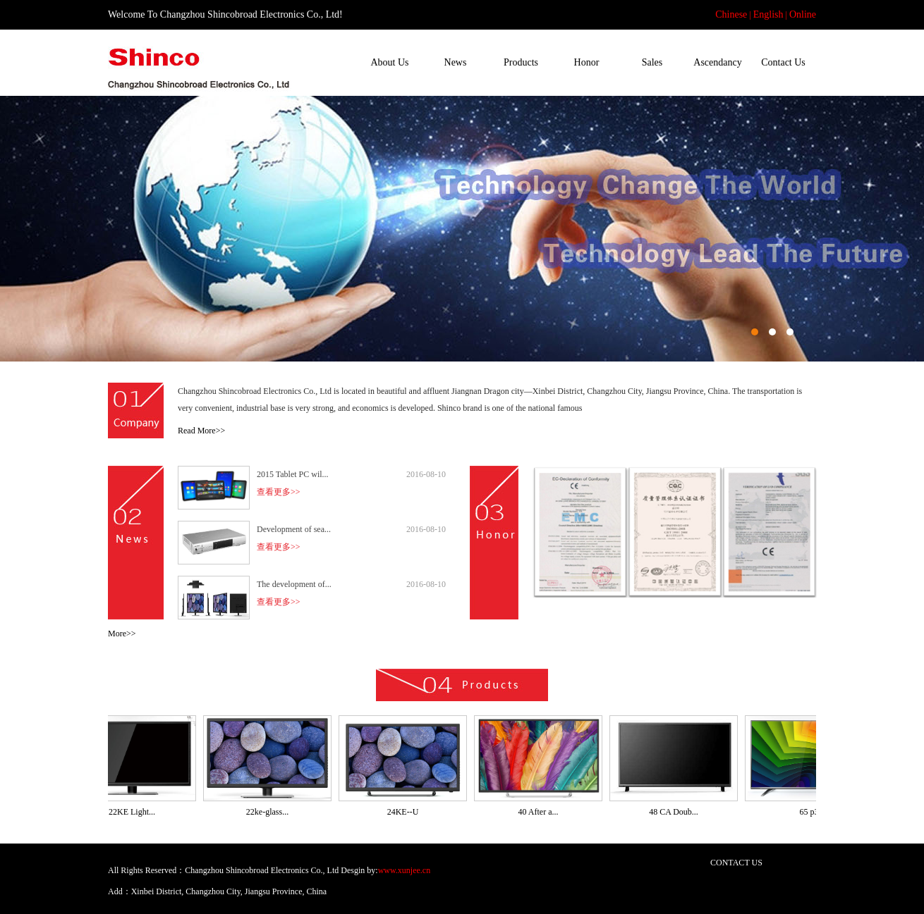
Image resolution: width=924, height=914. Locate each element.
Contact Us (783, 62)
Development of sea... (294, 529)
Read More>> (201, 431)
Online (802, 14)
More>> (122, 633)
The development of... (294, 584)
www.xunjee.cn (404, 870)
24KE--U (407, 812)
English (768, 14)
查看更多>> (278, 492)
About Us (389, 62)
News (455, 62)
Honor (587, 62)
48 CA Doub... (678, 812)
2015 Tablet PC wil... (293, 474)
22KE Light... (136, 812)
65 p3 (813, 812)
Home (324, 62)
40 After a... (543, 812)
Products (521, 62)
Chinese (731, 14)
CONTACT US (736, 862)
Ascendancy (717, 62)
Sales (652, 62)
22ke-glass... (271, 812)
